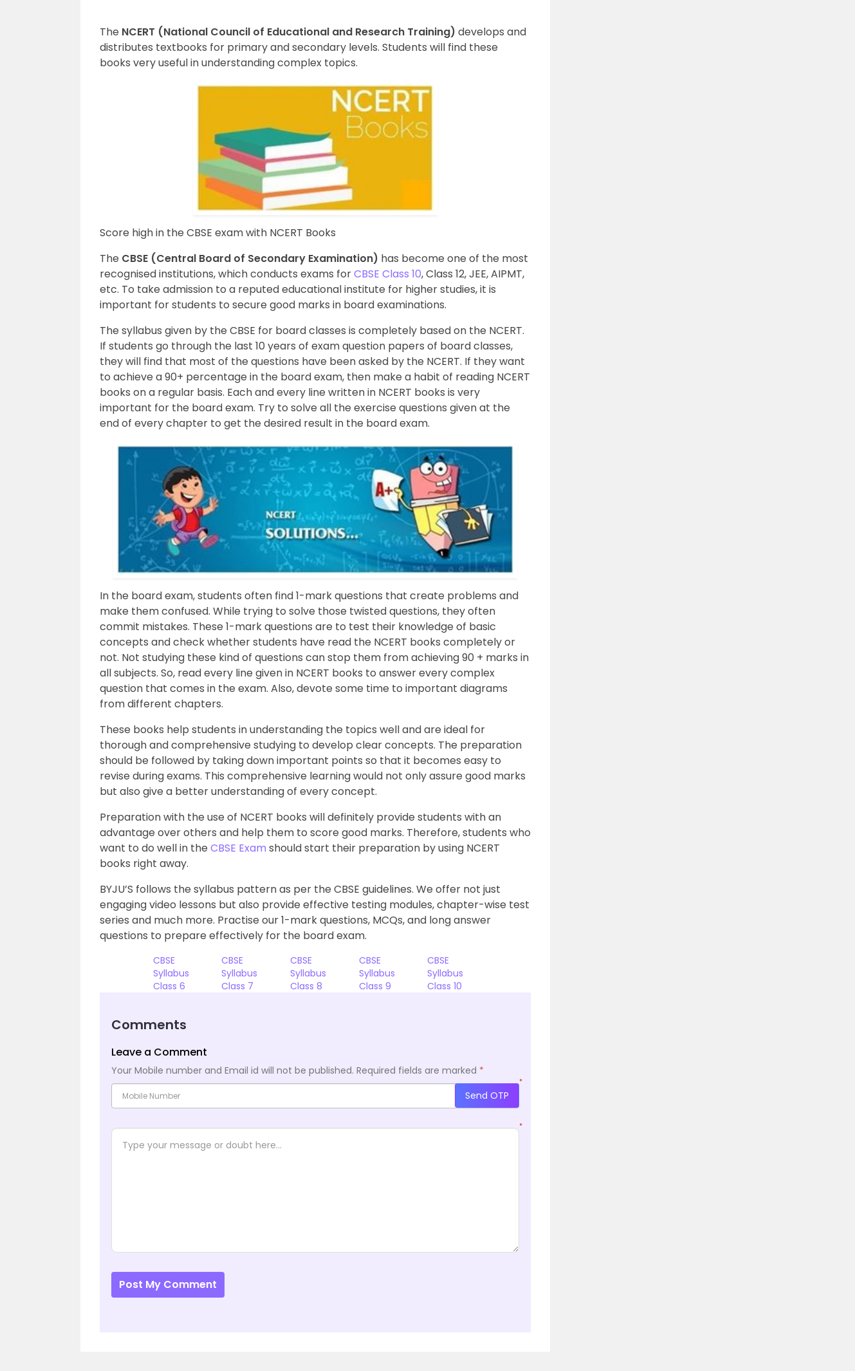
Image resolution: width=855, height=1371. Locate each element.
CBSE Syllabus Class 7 (239, 973)
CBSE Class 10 (387, 273)
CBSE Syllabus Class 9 (377, 973)
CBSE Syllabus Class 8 (308, 973)
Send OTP (487, 1095)
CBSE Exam (238, 848)
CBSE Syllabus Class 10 (445, 973)
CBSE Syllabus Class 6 (171, 973)
